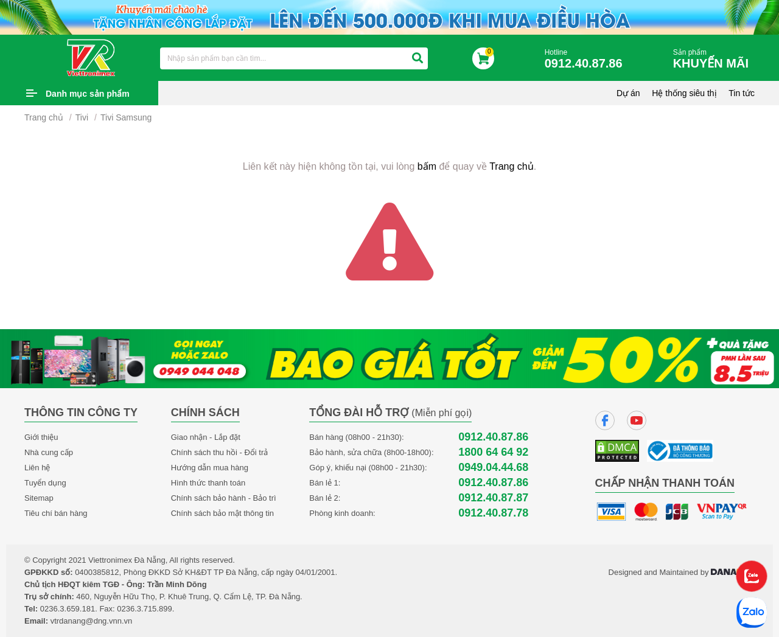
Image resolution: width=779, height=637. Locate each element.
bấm (426, 166)
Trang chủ (43, 117)
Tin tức (741, 93)
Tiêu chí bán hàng (56, 513)
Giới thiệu (41, 437)
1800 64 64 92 (493, 452)
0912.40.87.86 (493, 437)
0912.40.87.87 (493, 498)
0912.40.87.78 (493, 513)
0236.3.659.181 (67, 608)
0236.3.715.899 (144, 608)
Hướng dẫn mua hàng (209, 467)
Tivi (81, 117)
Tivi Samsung (126, 117)
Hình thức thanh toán (208, 482)
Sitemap (39, 498)
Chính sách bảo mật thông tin (222, 513)
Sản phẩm (714, 59)
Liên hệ (37, 467)
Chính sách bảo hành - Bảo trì (223, 498)
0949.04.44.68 (493, 467)
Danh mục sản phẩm (88, 94)
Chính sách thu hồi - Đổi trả (219, 452)
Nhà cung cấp (48, 452)
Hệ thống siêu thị (684, 93)
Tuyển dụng (45, 482)
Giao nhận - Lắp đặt (205, 437)
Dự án (628, 93)
